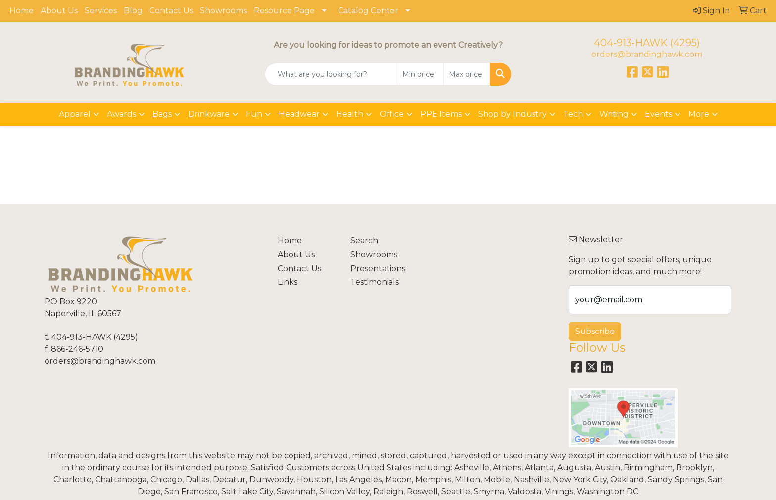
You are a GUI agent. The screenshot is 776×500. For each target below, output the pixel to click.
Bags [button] (162, 114)
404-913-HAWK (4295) (647, 43)
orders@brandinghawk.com (646, 54)
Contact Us (171, 10)
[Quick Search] (331, 74)
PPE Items (441, 114)
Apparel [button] (75, 114)
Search (364, 240)
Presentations (377, 268)
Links (287, 282)
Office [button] (392, 114)
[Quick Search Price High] (466, 74)
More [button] (698, 114)
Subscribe (595, 331)
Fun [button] (254, 114)
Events (658, 114)
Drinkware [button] (209, 114)
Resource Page (284, 10)
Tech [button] (573, 114)
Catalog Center (368, 10)
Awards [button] (121, 114)
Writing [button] (614, 114)
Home (21, 10)
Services (101, 10)
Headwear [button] (299, 114)
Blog (133, 10)
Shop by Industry (512, 114)
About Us (59, 10)
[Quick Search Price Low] (420, 74)
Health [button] (349, 114)
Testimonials (374, 282)
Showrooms (223, 10)
